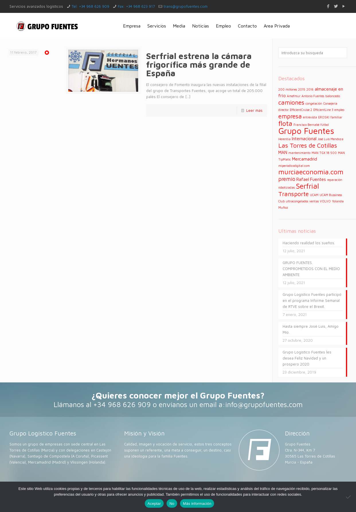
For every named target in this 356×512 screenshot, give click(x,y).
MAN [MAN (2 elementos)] (282, 152)
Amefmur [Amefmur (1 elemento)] (293, 96)
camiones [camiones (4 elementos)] (291, 102)
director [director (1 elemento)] (283, 110)
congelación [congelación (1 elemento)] (314, 103)
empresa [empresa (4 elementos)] (290, 116)
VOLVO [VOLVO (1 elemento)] (325, 201)
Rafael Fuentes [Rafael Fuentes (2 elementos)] (311, 179)
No (171, 503)
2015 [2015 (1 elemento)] (301, 89)
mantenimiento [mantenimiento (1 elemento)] (299, 153)
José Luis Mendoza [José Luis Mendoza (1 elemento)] (330, 139)
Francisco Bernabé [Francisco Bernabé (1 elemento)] (306, 124)
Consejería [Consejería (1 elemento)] (330, 103)
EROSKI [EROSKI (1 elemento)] (323, 117)
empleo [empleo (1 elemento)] (339, 110)
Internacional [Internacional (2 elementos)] (304, 138)
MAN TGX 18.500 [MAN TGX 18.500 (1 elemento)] (324, 153)
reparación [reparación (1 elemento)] (334, 179)
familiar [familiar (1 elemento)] (336, 117)
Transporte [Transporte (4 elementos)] (293, 193)
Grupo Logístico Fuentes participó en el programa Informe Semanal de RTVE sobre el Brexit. (312, 300)
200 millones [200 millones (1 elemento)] (287, 89)
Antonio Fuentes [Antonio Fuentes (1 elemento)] (313, 96)
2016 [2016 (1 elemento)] (310, 89)
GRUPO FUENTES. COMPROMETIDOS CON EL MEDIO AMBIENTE (311, 268)
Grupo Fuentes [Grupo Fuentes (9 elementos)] (306, 131)
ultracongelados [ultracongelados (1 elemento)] (297, 201)
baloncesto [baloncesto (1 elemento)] (332, 96)
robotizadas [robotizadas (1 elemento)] (286, 187)
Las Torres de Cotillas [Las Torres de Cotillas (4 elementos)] (307, 145)
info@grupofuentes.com (264, 404)
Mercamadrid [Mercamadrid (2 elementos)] (304, 158)
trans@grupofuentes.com (186, 6)
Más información (197, 503)
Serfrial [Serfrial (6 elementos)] (307, 186)
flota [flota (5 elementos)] (285, 123)
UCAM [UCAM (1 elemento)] (314, 195)
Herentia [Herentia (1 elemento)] (284, 139)
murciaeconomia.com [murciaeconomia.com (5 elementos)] (310, 172)
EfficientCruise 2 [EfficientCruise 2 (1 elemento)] (301, 110)
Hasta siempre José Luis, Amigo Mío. (311, 329)
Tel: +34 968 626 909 (90, 6)
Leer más (254, 110)
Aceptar (154, 503)
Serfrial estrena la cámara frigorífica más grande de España (199, 64)
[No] (349, 497)
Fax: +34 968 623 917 (136, 6)
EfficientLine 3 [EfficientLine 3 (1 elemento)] (323, 110)
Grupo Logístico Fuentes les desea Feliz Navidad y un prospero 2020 (307, 358)
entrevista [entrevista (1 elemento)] (310, 117)
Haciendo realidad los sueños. (309, 243)
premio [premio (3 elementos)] (286, 179)
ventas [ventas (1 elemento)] (314, 201)
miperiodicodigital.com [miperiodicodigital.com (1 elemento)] (294, 165)
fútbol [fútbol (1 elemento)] (324, 124)
